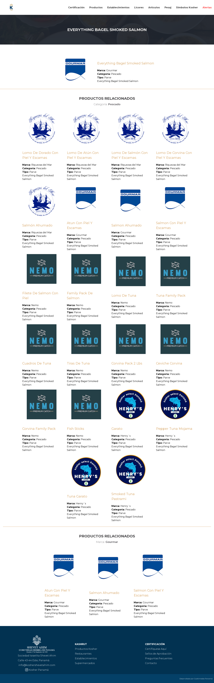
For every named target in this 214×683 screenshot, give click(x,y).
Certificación (76, 7)
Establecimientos (118, 7)
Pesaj (168, 7)
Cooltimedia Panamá (203, 679)
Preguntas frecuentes (158, 658)
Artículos (154, 7)
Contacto (151, 663)
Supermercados (85, 663)
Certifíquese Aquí (155, 649)
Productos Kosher (86, 649)
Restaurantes (83, 653)
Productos (96, 7)
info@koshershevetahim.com (36, 665)
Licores (139, 7)
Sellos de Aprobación (158, 653)
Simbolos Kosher (187, 7)
